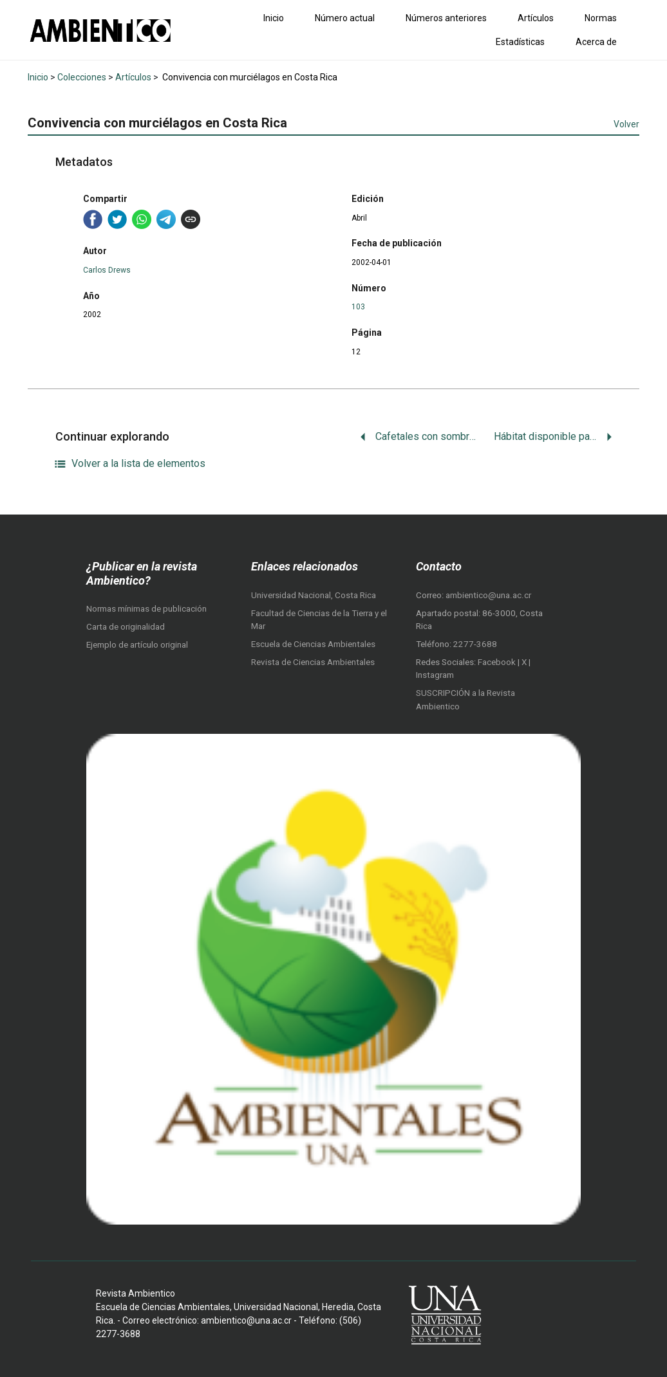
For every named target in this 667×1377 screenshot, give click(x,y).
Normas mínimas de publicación (146, 609)
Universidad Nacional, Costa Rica (313, 595)
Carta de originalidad (125, 627)
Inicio (273, 18)
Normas (601, 18)
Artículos (536, 18)
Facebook (498, 662)
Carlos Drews (107, 270)
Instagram (435, 675)
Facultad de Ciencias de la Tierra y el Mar (319, 619)
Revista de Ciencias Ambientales (313, 662)
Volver (626, 124)
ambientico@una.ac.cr (488, 595)
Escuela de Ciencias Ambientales (313, 644)
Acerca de (596, 42)
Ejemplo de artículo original (137, 645)
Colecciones (81, 77)
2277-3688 (475, 644)
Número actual (345, 18)
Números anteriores (446, 18)
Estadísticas (520, 42)
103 (358, 306)
